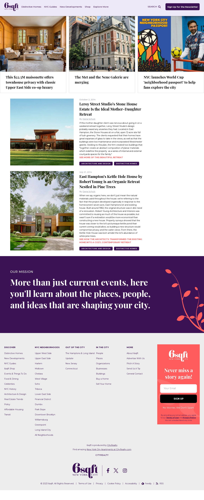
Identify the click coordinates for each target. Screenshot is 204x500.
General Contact (135, 383)
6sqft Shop (9, 378)
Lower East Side (43, 404)
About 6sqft (132, 363)
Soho (37, 394)
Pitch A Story (133, 373)
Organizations (103, 373)
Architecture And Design (97, 162)
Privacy (99, 493)
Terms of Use (172, 428)
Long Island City (43, 440)
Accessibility (131, 493)
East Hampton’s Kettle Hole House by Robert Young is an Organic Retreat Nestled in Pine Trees (110, 185)
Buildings (100, 383)
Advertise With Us (135, 368)
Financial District (43, 409)
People (99, 363)
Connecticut (71, 378)
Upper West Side (43, 363)
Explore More (102, 7)
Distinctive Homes (32, 7)
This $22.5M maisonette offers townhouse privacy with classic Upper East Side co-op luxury (32, 80)
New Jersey (71, 373)
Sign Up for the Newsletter (181, 7)
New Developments (72, 7)
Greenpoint (40, 434)
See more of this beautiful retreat (101, 156)
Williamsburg (41, 429)
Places (99, 368)
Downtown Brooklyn (45, 424)
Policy (7, 414)
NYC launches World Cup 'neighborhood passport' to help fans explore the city (171, 80)
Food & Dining (11, 388)
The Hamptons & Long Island (79, 363)
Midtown (39, 378)
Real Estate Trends (13, 409)
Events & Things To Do (15, 383)
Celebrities (9, 394)
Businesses (101, 378)
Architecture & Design (15, 404)
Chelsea (39, 383)
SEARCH (150, 7)
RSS (160, 493)
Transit (7, 424)
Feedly (146, 493)
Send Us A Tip (133, 378)
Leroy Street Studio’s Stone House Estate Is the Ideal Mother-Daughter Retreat (110, 107)
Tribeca (38, 399)
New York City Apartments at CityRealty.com (109, 459)
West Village (41, 388)
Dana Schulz (89, 117)
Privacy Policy (189, 428)
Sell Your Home (103, 394)
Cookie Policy (114, 493)
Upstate (69, 368)
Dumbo (38, 414)
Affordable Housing (13, 419)
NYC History (10, 399)
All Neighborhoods (44, 445)
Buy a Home (102, 388)
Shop (89, 7)
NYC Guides (51, 7)
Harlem (38, 373)
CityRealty (112, 455)
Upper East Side (43, 368)
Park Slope (40, 419)
